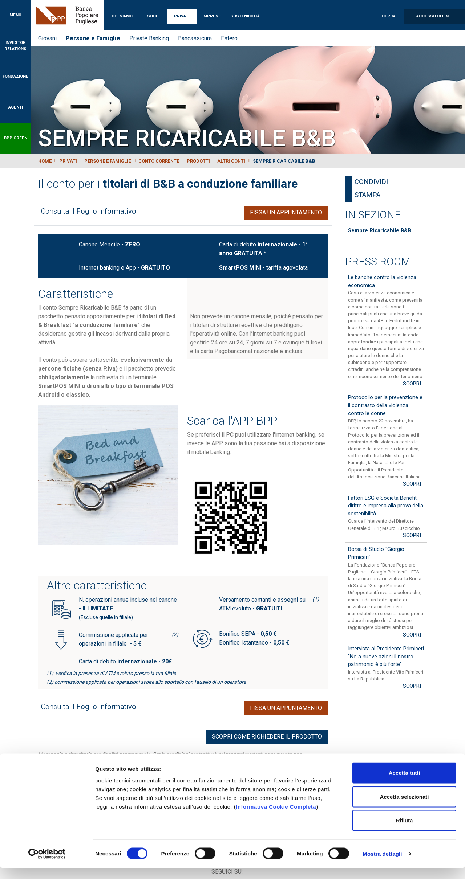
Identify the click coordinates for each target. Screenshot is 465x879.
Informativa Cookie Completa (276, 817)
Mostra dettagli (382, 865)
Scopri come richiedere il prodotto (267, 736)
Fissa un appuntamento (286, 212)
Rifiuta (404, 831)
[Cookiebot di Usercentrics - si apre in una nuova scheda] (47, 864)
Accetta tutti (404, 784)
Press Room (377, 261)
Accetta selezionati (404, 808)
